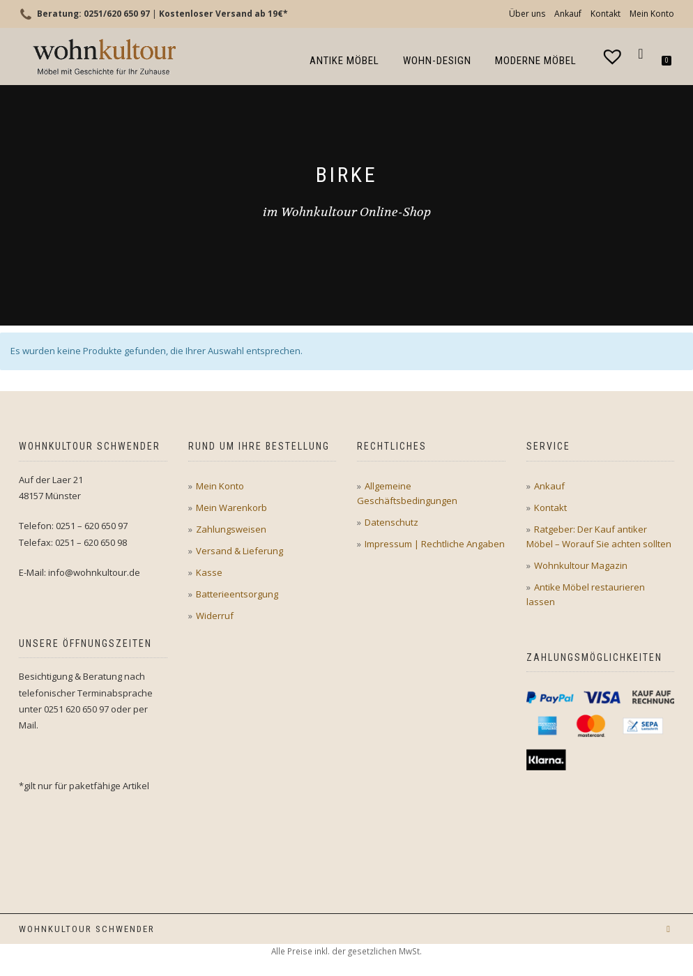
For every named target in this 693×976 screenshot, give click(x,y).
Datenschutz (391, 522)
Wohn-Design (437, 60)
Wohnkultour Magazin (580, 565)
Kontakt (605, 14)
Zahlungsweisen (231, 529)
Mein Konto (652, 14)
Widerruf (215, 615)
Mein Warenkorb (231, 507)
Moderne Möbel (536, 60)
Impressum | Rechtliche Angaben (435, 543)
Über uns (527, 14)
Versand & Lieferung (239, 550)
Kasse (209, 572)
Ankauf (567, 14)
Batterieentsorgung (237, 594)
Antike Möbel (344, 60)
